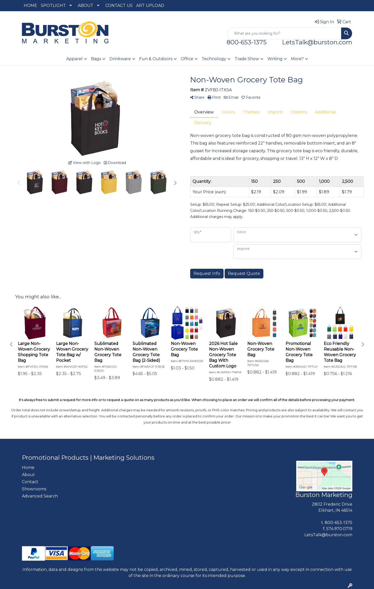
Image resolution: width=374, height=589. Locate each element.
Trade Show (247, 58)
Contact (30, 481)
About (28, 474)
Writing (274, 58)
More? (297, 58)
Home (28, 467)
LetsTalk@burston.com (317, 42)
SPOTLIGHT (53, 5)
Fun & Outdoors (155, 58)
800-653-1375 (250, 42)
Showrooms (34, 488)
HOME (30, 5)
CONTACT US (119, 5)
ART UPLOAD (150, 5)
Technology (214, 58)
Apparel (74, 58)
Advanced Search (40, 496)
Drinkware (120, 58)
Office (187, 58)
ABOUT (85, 5)
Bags (96, 58)
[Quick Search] (284, 33)
